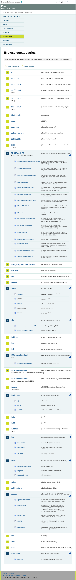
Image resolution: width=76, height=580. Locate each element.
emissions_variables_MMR (26, 326)
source (19, 303)
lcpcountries (21, 443)
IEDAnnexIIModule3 (19, 370)
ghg (12, 320)
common (15, 127)
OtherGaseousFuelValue (26, 218)
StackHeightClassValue (25, 239)
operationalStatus (23, 500)
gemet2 (14, 288)
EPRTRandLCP (17, 153)
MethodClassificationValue (26, 200)
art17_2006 (16, 90)
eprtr (13, 145)
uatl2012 (20, 410)
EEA (12, 2)
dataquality (16, 139)
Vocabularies (8, 36)
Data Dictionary (19, 12)
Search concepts (29, 66)
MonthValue (21, 213)
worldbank (15, 554)
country (20, 559)
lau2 (13, 423)
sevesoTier (21, 515)
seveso (14, 494)
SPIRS (19, 521)
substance (21, 527)
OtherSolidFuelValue (24, 225)
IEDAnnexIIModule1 (19, 355)
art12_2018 (16, 84)
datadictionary (17, 133)
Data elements (8, 28)
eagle (19, 405)
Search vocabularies (13, 66)
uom (13, 542)
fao (12, 276)
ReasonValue (22, 232)
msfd (13, 461)
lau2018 (14, 429)
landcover (15, 395)
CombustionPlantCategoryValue (28, 161)
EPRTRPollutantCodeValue (26, 175)
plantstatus (21, 447)
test (12, 536)
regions (20, 471)
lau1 (13, 417)
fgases (14, 282)
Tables (5, 24)
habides (14, 337)
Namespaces (7, 44)
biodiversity (16, 115)
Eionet (11, 12)
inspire (14, 387)
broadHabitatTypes (24, 466)
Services (6, 40)
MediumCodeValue (24, 195)
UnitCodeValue (22, 244)
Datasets (6, 20)
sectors (20, 453)
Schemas (6, 32)
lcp (12, 437)
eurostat (14, 270)
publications (16, 488)
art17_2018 (16, 107)
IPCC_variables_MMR (25, 330)
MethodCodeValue (23, 206)
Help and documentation (11, 16)
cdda (13, 121)
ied (12, 349)
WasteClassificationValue (26, 251)
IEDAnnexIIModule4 (19, 379)
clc (18, 401)
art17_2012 (16, 99)
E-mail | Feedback (9, 573)
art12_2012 (16, 78)
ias (12, 343)
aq (12, 72)
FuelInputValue (22, 182)
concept (20, 294)
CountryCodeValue (24, 168)
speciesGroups (22, 475)
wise (13, 548)
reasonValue (21, 505)
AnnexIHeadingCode (24, 363)
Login (58, 2)
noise (13, 482)
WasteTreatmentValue (25, 256)
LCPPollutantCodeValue (25, 188)
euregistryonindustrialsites (23, 264)
